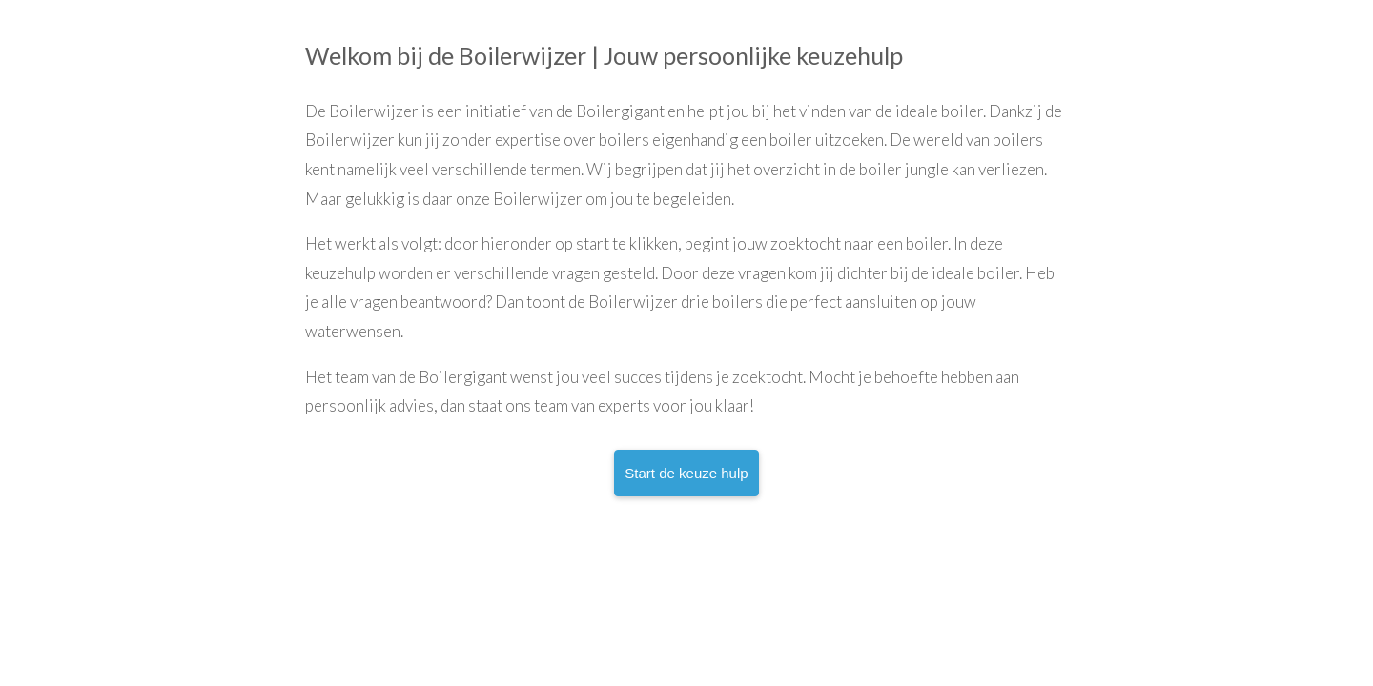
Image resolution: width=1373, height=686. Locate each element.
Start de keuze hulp (686, 473)
